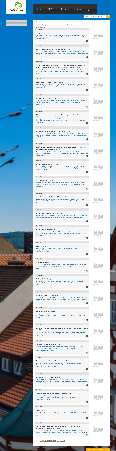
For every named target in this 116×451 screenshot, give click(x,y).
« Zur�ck (37, 440)
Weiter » (67, 440)
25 (58, 440)
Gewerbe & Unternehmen (90, 9)
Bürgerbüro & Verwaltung (51, 9)
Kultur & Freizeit (77, 9)
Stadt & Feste (39, 9)
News (37, 21)
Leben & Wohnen (64, 9)
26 (60, 440)
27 (63, 440)
